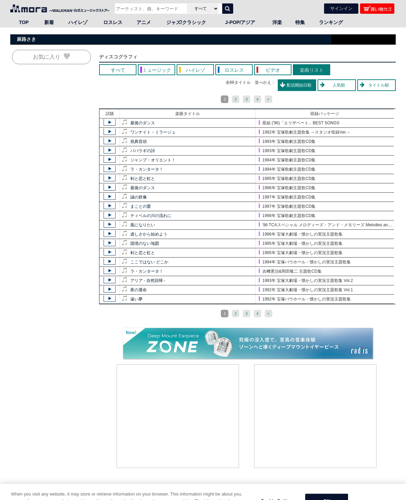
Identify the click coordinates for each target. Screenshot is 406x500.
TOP (24, 22)
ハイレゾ (77, 22)
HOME (19, 495)
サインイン (341, 8)
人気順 (339, 85)
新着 (49, 22)
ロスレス (112, 22)
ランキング (331, 22)
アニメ (143, 22)
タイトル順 (378, 85)
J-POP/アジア (240, 22)
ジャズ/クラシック (186, 22)
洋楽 (277, 22)
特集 (300, 22)
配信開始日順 (299, 85)
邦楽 (41, 495)
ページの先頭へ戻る (377, 488)
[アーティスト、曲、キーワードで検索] (150, 8)
